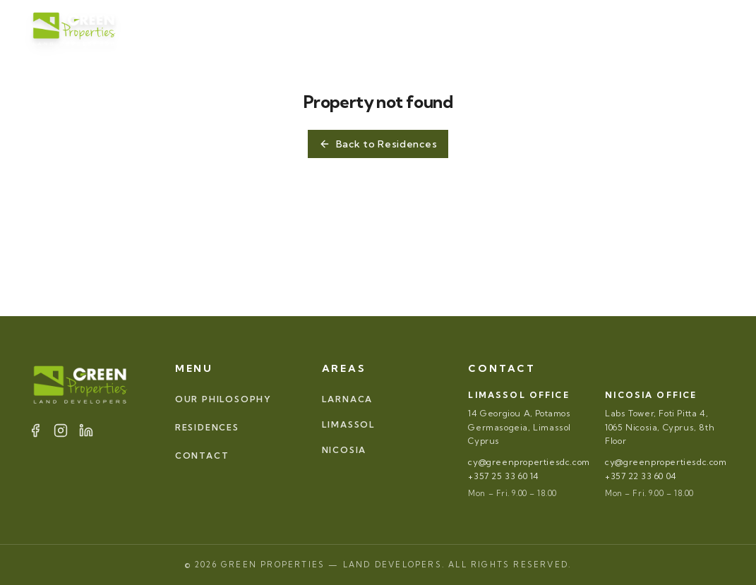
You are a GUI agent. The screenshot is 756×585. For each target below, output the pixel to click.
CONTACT (506, 28)
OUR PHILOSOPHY (244, 28)
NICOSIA (344, 450)
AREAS (438, 28)
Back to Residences (378, 144)
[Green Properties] (74, 28)
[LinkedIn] (600, 28)
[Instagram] (583, 28)
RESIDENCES (356, 28)
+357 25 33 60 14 (503, 476)
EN (680, 28)
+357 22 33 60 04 (641, 476)
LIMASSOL (349, 424)
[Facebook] (566, 28)
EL (716, 28)
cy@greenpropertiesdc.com (528, 462)
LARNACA (347, 399)
